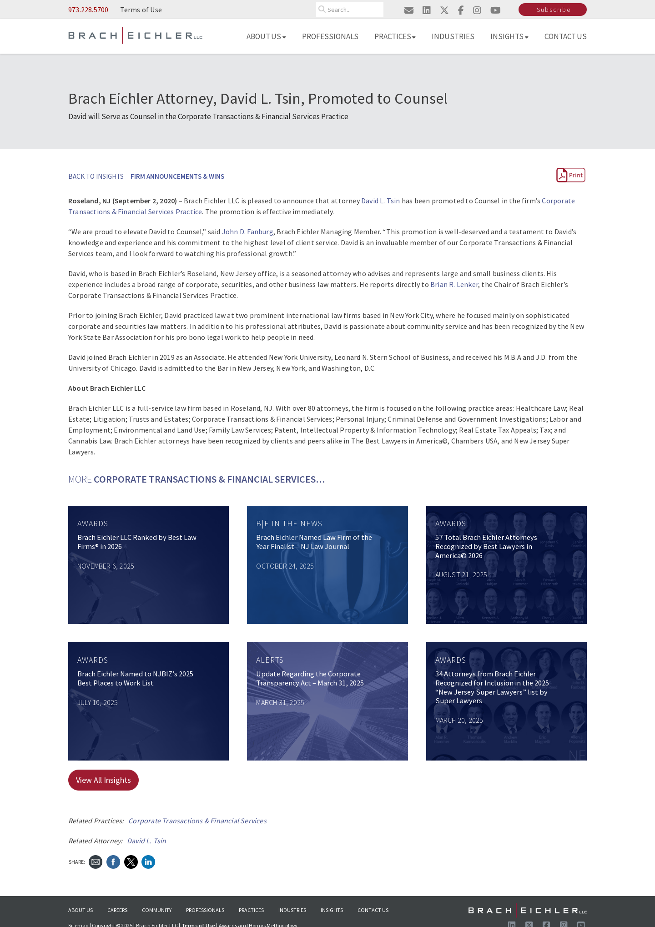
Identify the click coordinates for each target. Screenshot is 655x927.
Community (156, 910)
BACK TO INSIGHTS (96, 176)
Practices (395, 36)
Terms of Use (141, 9)
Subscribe (554, 9)
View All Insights (103, 780)
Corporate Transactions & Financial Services (197, 820)
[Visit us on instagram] (477, 10)
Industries (453, 36)
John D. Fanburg (247, 231)
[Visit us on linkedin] (427, 10)
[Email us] (408, 10)
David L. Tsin (380, 200)
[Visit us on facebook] (461, 10)
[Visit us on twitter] (444, 10)
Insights (509, 36)
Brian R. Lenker (454, 284)
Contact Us (565, 36)
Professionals (330, 36)
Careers (117, 910)
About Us (266, 36)
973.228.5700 (88, 9)
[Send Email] (95, 861)
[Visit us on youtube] (495, 10)
